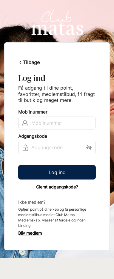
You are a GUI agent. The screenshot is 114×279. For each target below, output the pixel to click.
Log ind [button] (57, 172)
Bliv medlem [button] (30, 233)
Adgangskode (32, 136)
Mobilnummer (32, 112)
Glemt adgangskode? (57, 187)
